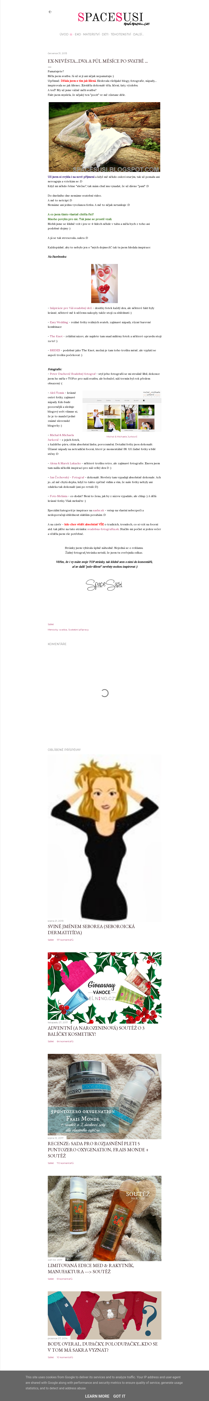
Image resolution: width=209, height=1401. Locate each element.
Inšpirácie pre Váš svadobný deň (71, 308)
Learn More (97, 1396)
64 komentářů (65, 1041)
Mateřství (91, 34)
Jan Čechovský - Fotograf (67, 477)
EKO (78, 34)
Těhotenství (121, 34)
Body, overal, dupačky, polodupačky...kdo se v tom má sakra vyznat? (103, 1347)
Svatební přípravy (78, 629)
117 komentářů (65, 939)
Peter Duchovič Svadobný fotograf (73, 374)
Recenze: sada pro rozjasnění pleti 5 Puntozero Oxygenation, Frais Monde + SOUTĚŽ (98, 1149)
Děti (105, 34)
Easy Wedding (59, 322)
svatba (63, 629)
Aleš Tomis (57, 393)
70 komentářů (65, 1163)
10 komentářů (65, 1357)
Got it (119, 1396)
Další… (138, 34)
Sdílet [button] (51, 624)
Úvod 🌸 (66, 34)
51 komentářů (64, 1278)
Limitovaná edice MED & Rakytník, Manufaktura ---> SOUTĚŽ (91, 1268)
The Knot (56, 336)
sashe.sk (98, 510)
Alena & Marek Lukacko (65, 463)
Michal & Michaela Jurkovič (122, 436)
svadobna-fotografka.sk (103, 529)
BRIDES (55, 350)
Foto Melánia (58, 496)
